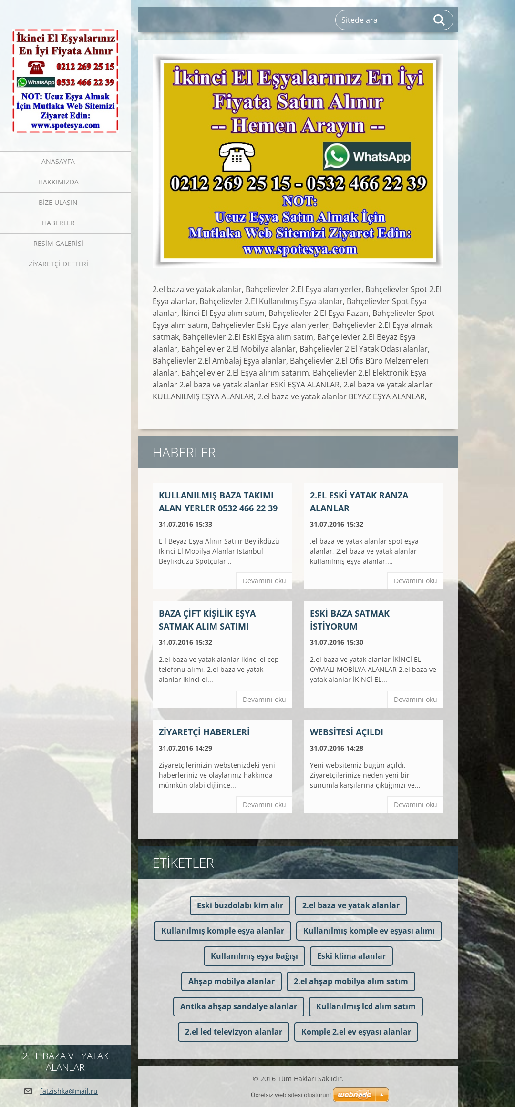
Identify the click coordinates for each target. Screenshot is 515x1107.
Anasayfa (58, 161)
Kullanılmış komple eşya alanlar (222, 930)
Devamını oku (264, 580)
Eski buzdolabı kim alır (240, 905)
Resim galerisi (58, 243)
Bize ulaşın (58, 202)
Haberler (58, 222)
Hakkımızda (58, 181)
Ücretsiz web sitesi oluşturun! (291, 1094)
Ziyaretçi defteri (58, 263)
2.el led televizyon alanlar (233, 1031)
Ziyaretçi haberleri (204, 732)
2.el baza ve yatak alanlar (351, 905)
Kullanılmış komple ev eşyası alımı (369, 930)
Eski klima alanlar (351, 956)
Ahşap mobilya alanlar (231, 981)
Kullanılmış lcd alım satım (366, 1006)
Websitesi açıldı (346, 732)
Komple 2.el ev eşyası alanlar (356, 1031)
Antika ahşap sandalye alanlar (238, 1006)
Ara (439, 20)
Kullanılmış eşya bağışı (254, 956)
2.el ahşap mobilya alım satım (351, 981)
